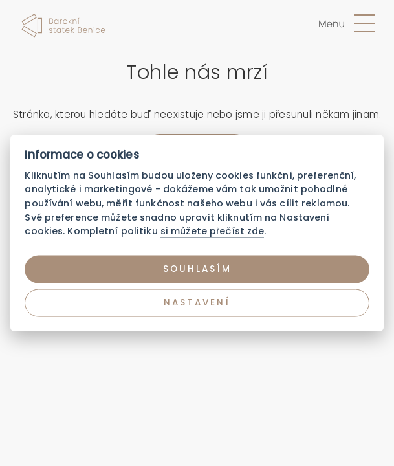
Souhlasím (197, 269)
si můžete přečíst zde (212, 231)
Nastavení (197, 302)
